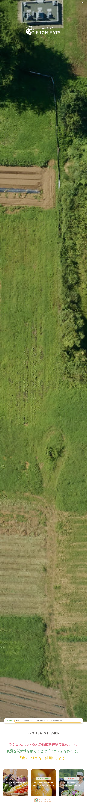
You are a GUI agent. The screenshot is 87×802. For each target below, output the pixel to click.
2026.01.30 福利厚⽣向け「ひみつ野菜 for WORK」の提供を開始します (39, 720)
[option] (48, 720)
